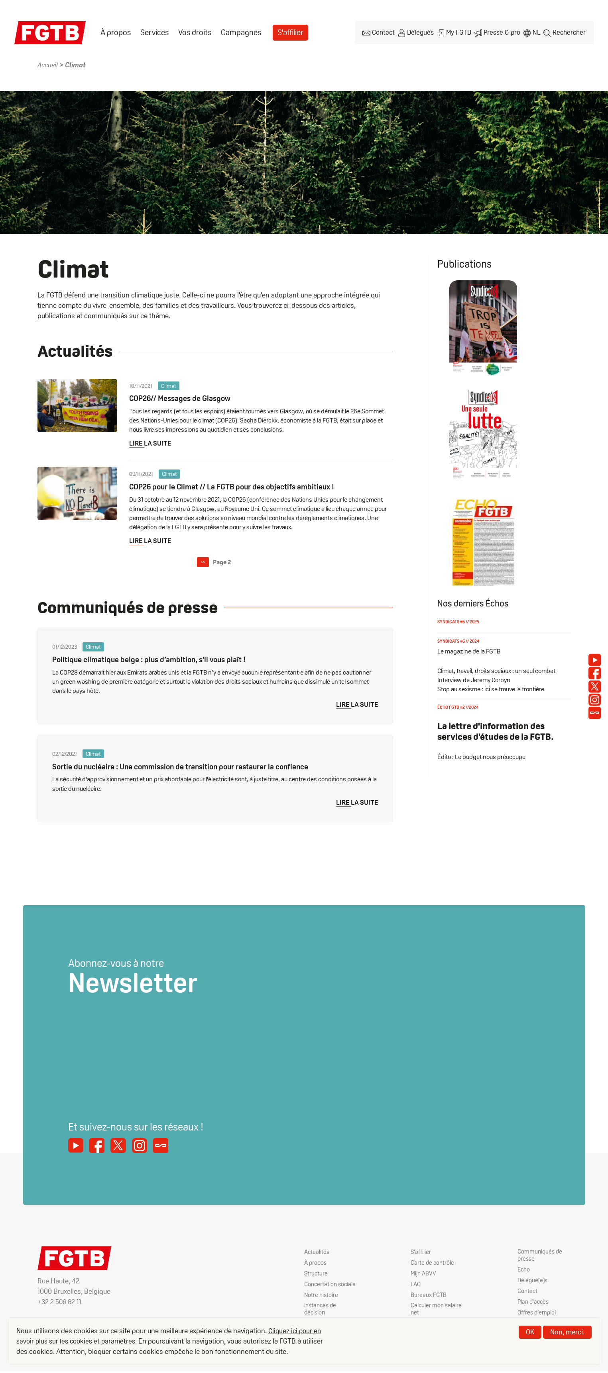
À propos (115, 32)
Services (154, 32)
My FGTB (458, 32)
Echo (524, 1271)
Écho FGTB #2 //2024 (459, 707)
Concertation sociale (321, 1289)
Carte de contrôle (433, 1263)
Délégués (420, 32)
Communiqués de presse (540, 1256)
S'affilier (291, 32)
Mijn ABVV (424, 1274)
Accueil (48, 64)
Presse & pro (501, 32)
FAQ (416, 1285)
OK (530, 1331)
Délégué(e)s (533, 1281)
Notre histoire (321, 1303)
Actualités (317, 1252)
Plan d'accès (534, 1303)
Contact (383, 32)
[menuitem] (116, 32)
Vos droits (194, 32)
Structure (316, 1274)
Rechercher (569, 32)
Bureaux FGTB (429, 1295)
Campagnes (241, 32)
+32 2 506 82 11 (60, 1302)
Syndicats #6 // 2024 (460, 640)
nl (536, 32)
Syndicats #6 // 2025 (459, 621)
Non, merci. (567, 1331)
